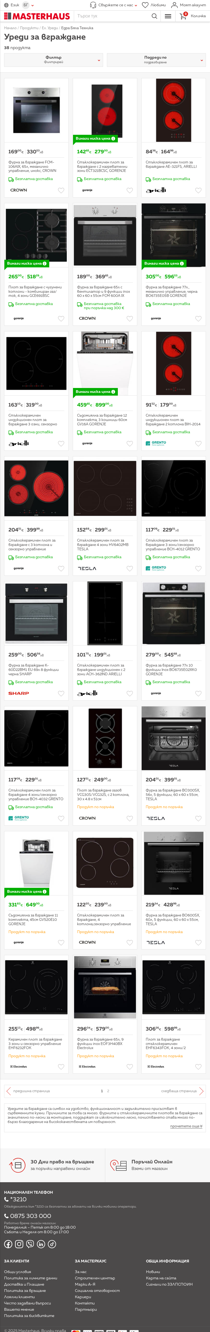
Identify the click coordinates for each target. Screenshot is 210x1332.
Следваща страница (179, 1091)
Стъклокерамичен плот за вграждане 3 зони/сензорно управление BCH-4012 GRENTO (173, 545)
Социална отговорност (97, 1291)
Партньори (86, 1310)
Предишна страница (31, 1091)
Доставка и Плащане (24, 1284)
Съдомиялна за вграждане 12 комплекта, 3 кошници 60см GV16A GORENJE (102, 420)
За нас (81, 1272)
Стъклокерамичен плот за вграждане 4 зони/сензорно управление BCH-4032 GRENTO (35, 795)
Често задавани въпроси (27, 1303)
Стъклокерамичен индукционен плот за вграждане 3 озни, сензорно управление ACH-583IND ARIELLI (32, 424)
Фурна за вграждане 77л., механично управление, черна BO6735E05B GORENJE (171, 292)
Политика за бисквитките (29, 1316)
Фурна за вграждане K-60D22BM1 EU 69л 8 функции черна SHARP (33, 670)
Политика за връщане (25, 1291)
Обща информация (167, 1261)
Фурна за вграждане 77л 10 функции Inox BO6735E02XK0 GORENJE (171, 670)
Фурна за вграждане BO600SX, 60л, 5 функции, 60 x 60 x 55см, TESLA (173, 920)
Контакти (85, 1303)
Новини (153, 1272)
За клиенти (16, 1261)
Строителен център (95, 1278)
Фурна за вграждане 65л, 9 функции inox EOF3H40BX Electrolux (100, 1044)
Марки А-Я (85, 1284)
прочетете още (184, 1126)
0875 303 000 (30, 1216)
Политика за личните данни (30, 1278)
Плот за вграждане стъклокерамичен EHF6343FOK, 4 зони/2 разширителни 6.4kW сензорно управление (173, 1048)
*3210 (18, 1200)
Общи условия (17, 1272)
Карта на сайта (161, 1278)
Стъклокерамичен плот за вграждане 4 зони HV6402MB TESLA (103, 545)
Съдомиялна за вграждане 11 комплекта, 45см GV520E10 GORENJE (33, 920)
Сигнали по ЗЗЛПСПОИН (169, 1284)
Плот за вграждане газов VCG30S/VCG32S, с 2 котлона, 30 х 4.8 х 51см (103, 795)
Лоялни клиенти (19, 1297)
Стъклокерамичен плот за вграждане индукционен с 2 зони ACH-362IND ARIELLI (101, 670)
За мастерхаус (90, 1261)
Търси (154, 16)
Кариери (83, 1297)
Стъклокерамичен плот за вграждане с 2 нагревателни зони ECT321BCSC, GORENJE (102, 167)
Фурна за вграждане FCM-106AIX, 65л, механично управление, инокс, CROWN (32, 167)
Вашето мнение (19, 1310)
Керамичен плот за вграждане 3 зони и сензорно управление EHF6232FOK (35, 1044)
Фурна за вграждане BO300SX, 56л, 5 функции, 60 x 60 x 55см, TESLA (173, 795)
